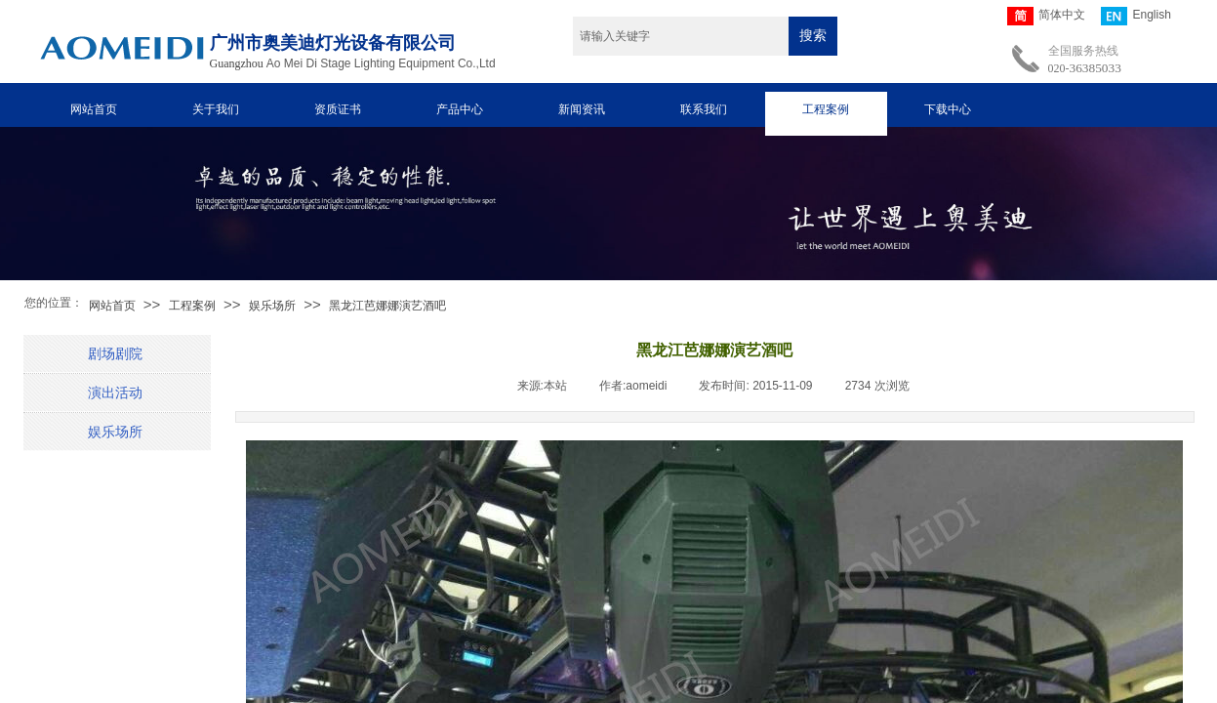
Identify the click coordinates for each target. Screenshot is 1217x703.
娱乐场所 (272, 305)
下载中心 (947, 109)
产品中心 (459, 109)
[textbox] (681, 36)
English (1135, 16)
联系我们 (703, 109)
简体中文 (1046, 16)
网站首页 (93, 109)
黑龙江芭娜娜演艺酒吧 (387, 305)
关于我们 (215, 109)
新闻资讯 (581, 109)
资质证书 (337, 109)
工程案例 (825, 109)
